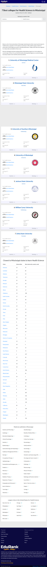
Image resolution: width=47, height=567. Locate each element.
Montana (5, 395)
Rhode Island (6, 373)
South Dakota (6, 354)
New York (5, 363)
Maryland (5, 341)
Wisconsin (5, 328)
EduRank (30, 12)
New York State (4, 534)
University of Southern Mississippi (23, 129)
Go (44, 19)
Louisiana (5, 270)
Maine (4, 392)
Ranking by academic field (23, 16)
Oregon (4, 411)
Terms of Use (35, 566)
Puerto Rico (5, 408)
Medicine (8, 6)
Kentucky (5, 286)
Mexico (26, 534)
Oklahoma (5, 293)
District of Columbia (7, 338)
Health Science (15, 6)
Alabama (5, 274)
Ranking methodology (7, 563)
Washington (5, 415)
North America (23, 6)
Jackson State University (23, 181)
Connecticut (5, 367)
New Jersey (5, 360)
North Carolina (6, 306)
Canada (26, 532)
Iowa (4, 315)
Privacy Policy (43, 566)
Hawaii (4, 418)
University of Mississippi (23, 155)
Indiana (4, 299)
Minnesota (5, 347)
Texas (4, 312)
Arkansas (5, 267)
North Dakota (6, 370)
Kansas (4, 302)
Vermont (5, 379)
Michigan (5, 334)
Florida (4, 309)
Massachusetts (6, 376)
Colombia (27, 536)
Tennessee (5, 277)
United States (31, 6)
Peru (26, 542)
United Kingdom (28, 538)
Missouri (5, 283)
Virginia (4, 325)
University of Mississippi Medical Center (23, 60)
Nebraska (5, 331)
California (5, 405)
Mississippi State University (23, 83)
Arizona (4, 383)
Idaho (4, 399)
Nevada (4, 402)
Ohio (4, 318)
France (26, 540)
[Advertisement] (23, 33)
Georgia (4, 280)
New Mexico (6, 350)
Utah (4, 389)
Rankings (35, 77)
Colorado (5, 357)
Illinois (4, 290)
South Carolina (6, 296)
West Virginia (6, 322)
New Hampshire (6, 386)
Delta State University (23, 234)
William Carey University (23, 207)
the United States (10, 67)
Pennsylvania (6, 344)
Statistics (12, 77)
